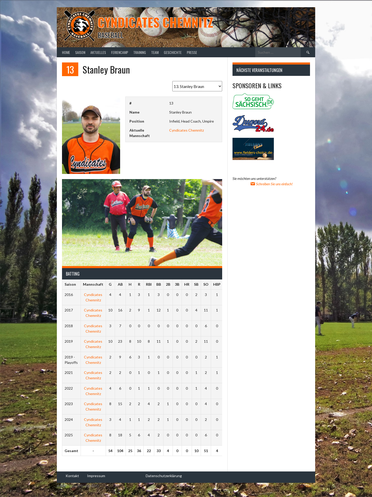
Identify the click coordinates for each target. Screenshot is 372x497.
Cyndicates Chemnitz (155, 22)
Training (139, 52)
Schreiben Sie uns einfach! (271, 184)
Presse (192, 52)
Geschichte (173, 52)
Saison (80, 52)
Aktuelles (98, 52)
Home (66, 52)
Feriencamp (119, 52)
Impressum (96, 476)
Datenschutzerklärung (164, 476)
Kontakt (72, 476)
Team (155, 52)
